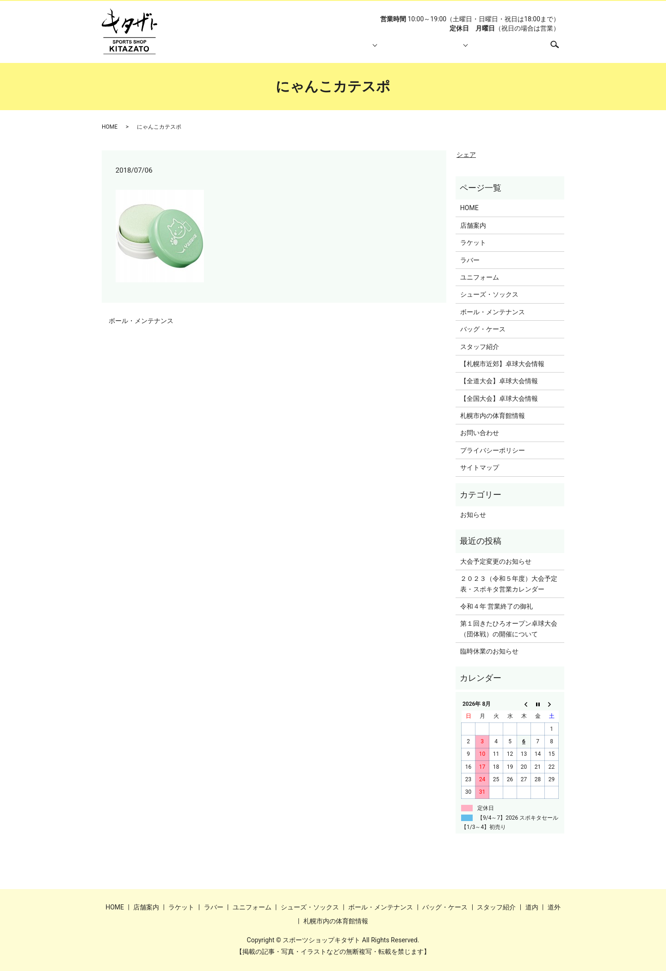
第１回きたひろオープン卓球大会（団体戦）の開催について (508, 628)
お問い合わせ (479, 432)
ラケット (473, 242)
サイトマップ (479, 467)
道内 (531, 907)
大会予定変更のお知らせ (495, 561)
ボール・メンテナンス (141, 320)
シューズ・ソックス (489, 294)
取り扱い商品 (334, 49)
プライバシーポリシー (492, 450)
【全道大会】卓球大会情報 (499, 381)
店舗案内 (283, 49)
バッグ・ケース (483, 329)
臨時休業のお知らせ (489, 651)
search (559, 48)
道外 (554, 907)
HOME (241, 49)
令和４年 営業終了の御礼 (496, 606)
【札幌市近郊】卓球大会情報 (502, 363)
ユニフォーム (479, 277)
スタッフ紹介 (389, 49)
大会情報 (441, 49)
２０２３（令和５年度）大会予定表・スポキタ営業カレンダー (508, 583)
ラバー (470, 260)
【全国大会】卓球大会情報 (499, 398)
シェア (466, 154)
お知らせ (473, 514)
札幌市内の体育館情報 (502, 49)
